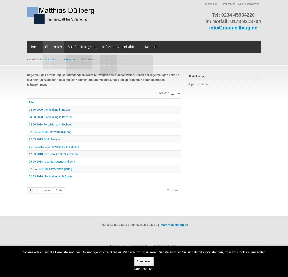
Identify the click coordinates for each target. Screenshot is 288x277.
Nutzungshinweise (248, 3)
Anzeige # (163, 92)
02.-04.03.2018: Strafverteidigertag (50, 169)
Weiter (47, 190)
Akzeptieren (144, 261)
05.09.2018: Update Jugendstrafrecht (52, 161)
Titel (32, 102)
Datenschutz (228, 3)
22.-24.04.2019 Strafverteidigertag (50, 131)
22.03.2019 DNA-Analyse (44, 139)
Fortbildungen (197, 76)
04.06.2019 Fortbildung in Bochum (50, 124)
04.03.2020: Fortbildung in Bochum (50, 117)
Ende (59, 190)
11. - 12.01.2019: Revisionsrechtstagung (54, 146)
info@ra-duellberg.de (233, 27)
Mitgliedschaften (197, 84)
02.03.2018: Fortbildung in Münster (50, 176)
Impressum (211, 3)
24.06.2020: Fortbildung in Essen (49, 109)
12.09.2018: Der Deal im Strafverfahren (53, 154)
